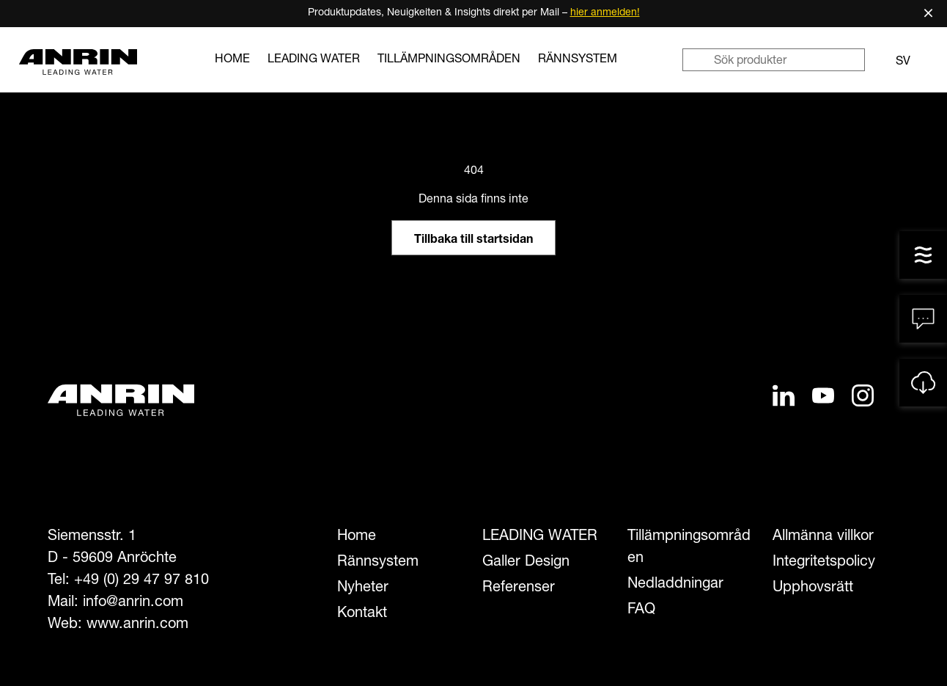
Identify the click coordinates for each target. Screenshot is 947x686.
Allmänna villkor (823, 537)
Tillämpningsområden (448, 60)
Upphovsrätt (813, 588)
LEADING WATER (314, 60)
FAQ (641, 610)
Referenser (518, 588)
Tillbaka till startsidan (473, 241)
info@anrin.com (133, 603)
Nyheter (362, 588)
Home (232, 60)
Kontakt (362, 614)
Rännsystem (577, 60)
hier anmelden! (605, 13)
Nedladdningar (675, 584)
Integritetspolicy (824, 562)
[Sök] (697, 59)
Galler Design (526, 562)
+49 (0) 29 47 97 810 (141, 581)
